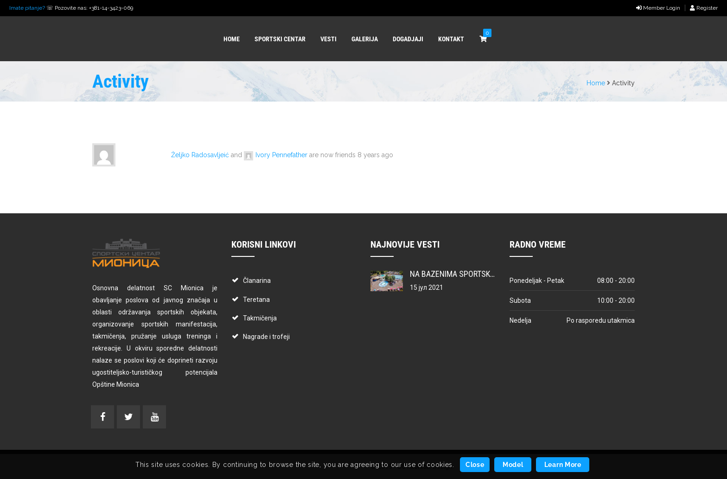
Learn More (562, 464)
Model (513, 464)
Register (704, 8)
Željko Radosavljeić (200, 155)
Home (596, 83)
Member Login (658, 8)
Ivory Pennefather (281, 155)
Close (475, 464)
